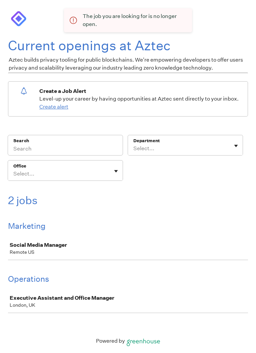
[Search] (65, 149)
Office (19, 166)
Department (146, 141)
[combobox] (133, 148)
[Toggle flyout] (236, 146)
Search (21, 141)
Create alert (53, 107)
